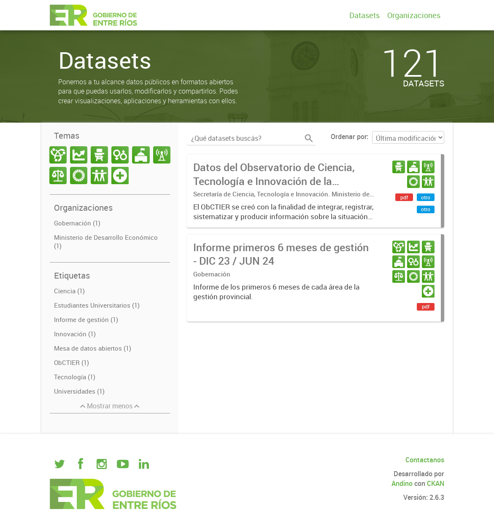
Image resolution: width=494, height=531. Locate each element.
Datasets (364, 15)
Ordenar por (349, 136)
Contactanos (424, 459)
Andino (402, 483)
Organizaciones (413, 15)
